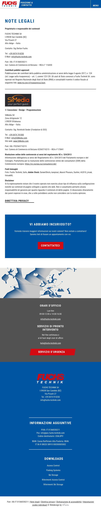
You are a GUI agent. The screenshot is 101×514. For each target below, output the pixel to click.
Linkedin (57, 407)
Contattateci (50, 245)
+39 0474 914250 (16, 53)
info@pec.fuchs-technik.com (53, 433)
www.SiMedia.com (21, 141)
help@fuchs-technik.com (50, 343)
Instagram (50, 407)
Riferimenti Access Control (53, 480)
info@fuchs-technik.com (21, 56)
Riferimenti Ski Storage (53, 484)
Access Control (53, 465)
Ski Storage (53, 475)
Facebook (43, 407)
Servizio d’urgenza (51, 351)
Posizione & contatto (27, 3)
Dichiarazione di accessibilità (69, 502)
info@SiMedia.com (19, 138)
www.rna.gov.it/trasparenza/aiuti (31, 83)
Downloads (53, 459)
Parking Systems (53, 470)
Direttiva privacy (17, 200)
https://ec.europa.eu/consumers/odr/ (41, 164)
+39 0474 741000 (16, 135)
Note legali (35, 502)
